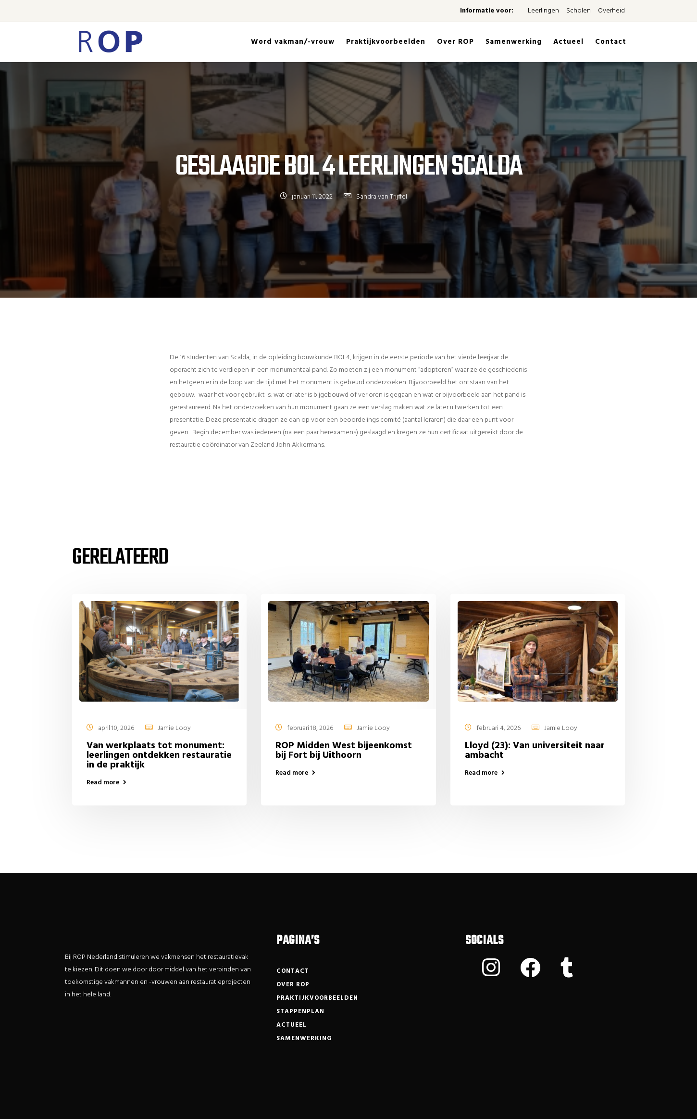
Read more (103, 783)
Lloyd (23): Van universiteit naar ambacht (535, 750)
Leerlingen (543, 10)
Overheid (611, 10)
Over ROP (455, 42)
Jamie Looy (174, 728)
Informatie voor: (486, 10)
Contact (610, 42)
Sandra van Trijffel (381, 196)
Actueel (568, 42)
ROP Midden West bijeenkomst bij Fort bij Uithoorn (343, 750)
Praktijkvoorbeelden (385, 42)
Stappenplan (300, 1011)
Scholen (578, 10)
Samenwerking (513, 42)
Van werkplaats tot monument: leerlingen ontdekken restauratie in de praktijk (159, 755)
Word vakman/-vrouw (293, 42)
